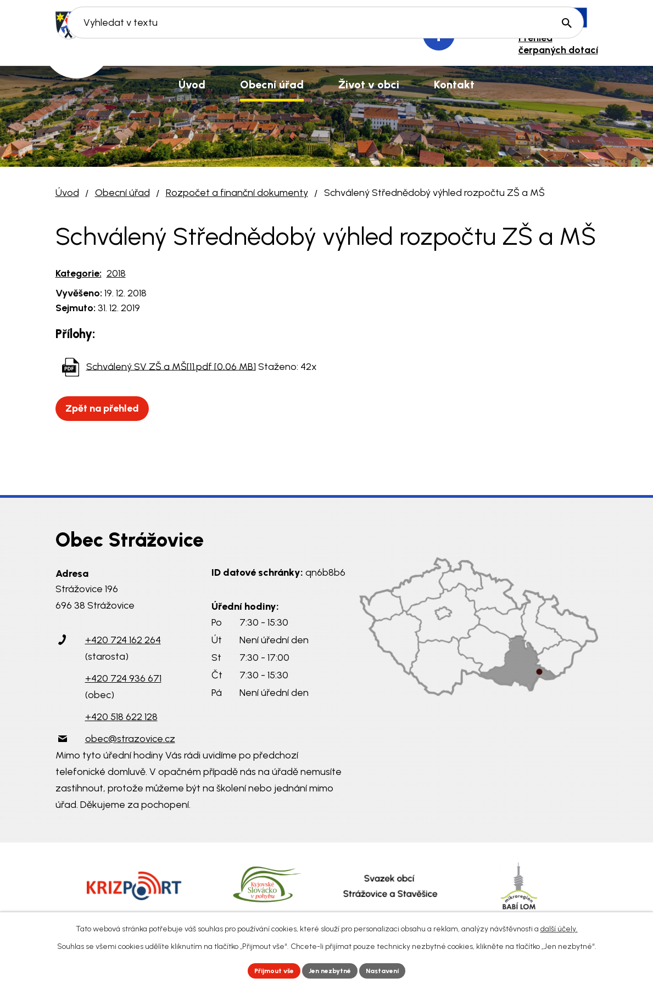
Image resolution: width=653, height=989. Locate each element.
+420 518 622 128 (121, 717)
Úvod (67, 193)
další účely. (559, 926)
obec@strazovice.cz (130, 739)
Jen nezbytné (331, 969)
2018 (116, 273)
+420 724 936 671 (123, 678)
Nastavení (392, 969)
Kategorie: (78, 273)
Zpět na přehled (107, 408)
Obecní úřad (122, 193)
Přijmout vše (265, 969)
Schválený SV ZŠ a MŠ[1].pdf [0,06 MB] (171, 366)
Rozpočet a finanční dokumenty (237, 193)
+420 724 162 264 (123, 640)
